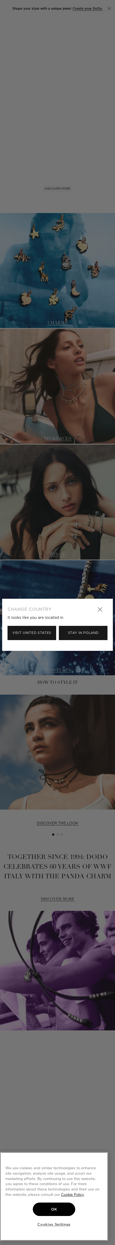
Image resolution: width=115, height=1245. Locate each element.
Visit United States (31, 633)
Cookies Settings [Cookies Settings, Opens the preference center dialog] (54, 1224)
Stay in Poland (83, 633)
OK (54, 1209)
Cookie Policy (72, 1194)
